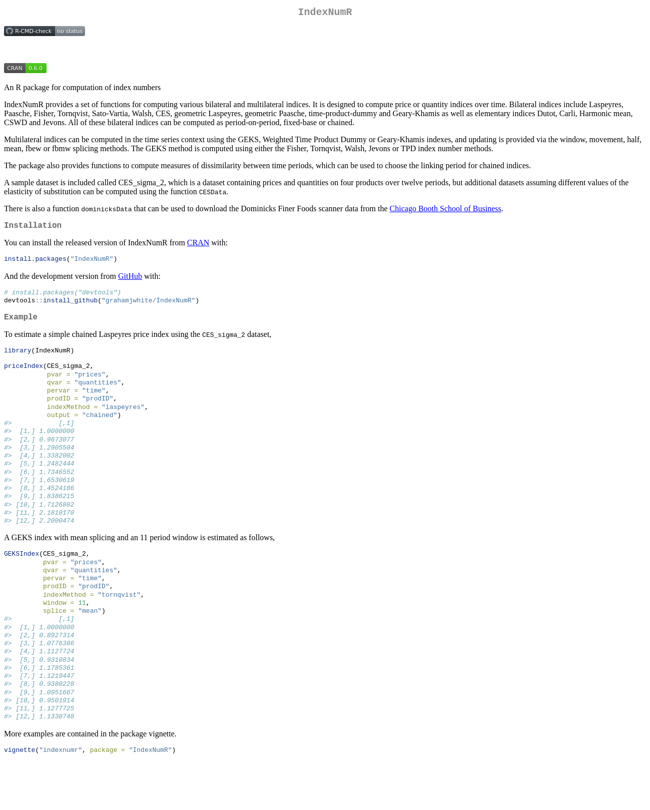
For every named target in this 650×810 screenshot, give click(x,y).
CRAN (198, 246)
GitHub (130, 280)
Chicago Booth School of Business (445, 210)
